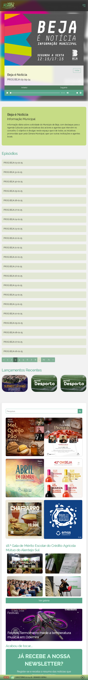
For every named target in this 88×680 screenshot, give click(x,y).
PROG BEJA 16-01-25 (13, 276)
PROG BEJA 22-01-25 (13, 238)
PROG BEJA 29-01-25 (13, 191)
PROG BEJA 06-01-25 (13, 351)
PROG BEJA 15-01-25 (13, 285)
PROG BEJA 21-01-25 (13, 247)
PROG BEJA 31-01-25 (13, 172)
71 (49, 359)
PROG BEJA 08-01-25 (13, 332)
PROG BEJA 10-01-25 (13, 313)
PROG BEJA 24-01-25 (13, 219)
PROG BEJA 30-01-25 (13, 181)
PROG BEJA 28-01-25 (13, 200)
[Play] (7, 93)
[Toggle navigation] (84, 5)
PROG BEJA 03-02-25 (13, 162)
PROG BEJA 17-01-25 (13, 266)
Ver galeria (44, 600)
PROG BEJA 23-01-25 (13, 228)
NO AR (6, 677)
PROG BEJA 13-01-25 (13, 304)
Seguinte (63, 87)
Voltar (77, 70)
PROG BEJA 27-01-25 (13, 210)
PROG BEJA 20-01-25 (13, 257)
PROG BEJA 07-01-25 (13, 342)
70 (44, 359)
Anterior (24, 87)
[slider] (35, 93)
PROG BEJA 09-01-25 (13, 323)
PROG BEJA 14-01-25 (13, 294)
